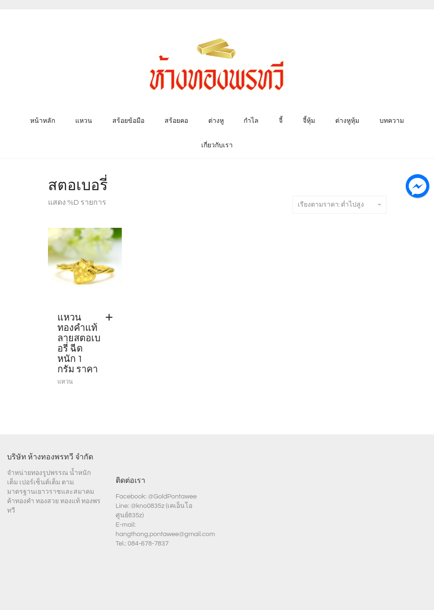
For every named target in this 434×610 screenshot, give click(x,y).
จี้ (281, 121)
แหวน (83, 121)
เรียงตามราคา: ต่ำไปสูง (339, 204)
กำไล (251, 121)
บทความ (391, 121)
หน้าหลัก (42, 121)
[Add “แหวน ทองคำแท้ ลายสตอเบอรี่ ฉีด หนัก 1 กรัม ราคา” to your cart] (111, 317)
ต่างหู (216, 121)
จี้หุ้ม (309, 121)
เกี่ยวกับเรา (217, 145)
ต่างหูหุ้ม (347, 121)
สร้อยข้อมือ (128, 121)
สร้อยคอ (176, 121)
